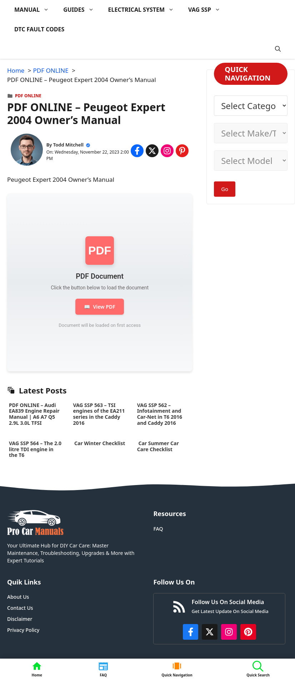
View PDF (99, 306)
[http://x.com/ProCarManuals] (210, 632)
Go (224, 188)
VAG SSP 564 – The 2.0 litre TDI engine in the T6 (35, 449)
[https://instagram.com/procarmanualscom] (229, 632)
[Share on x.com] (152, 150)
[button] (278, 49)
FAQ (158, 528)
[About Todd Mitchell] (27, 151)
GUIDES (82, 10)
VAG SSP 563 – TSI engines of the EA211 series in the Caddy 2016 (99, 414)
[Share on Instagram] (167, 150)
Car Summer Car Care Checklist (158, 446)
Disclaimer (19, 618)
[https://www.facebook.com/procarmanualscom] (191, 632)
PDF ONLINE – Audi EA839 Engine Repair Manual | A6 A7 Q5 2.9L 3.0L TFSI (34, 414)
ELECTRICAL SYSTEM (144, 10)
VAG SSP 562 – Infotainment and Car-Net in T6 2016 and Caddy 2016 (159, 414)
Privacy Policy (23, 630)
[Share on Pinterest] (182, 150)
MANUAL (35, 10)
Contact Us (20, 607)
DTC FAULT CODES (39, 29)
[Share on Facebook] (137, 150)
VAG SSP (208, 10)
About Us (18, 596)
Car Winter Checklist (99, 443)
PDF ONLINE (28, 96)
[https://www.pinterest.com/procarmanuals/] (248, 632)
